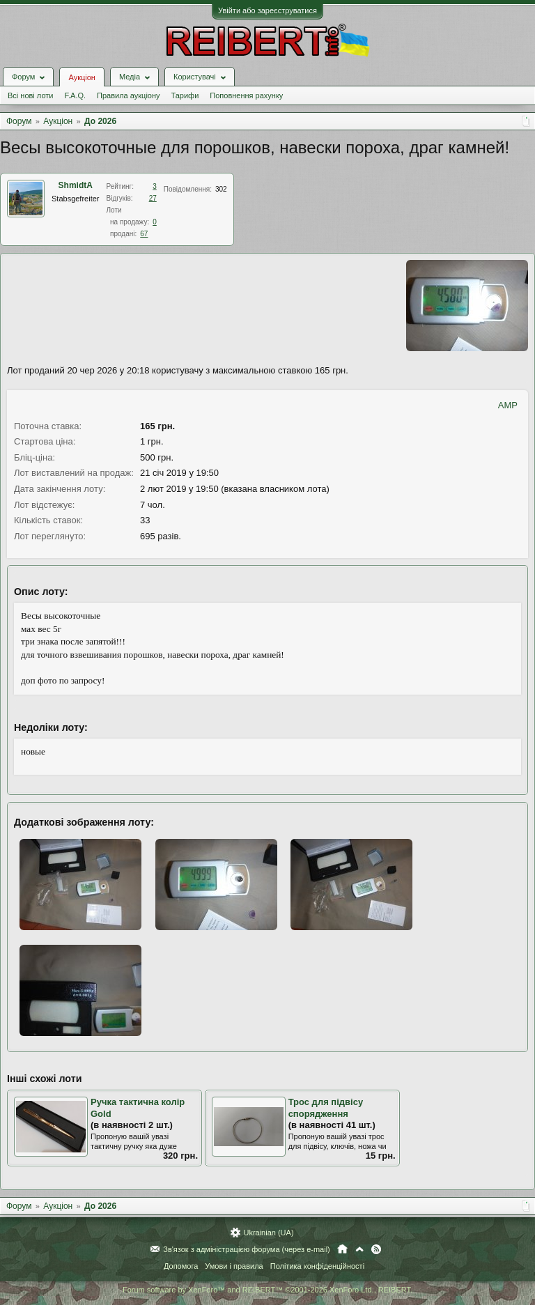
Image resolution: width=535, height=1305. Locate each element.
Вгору (359, 1249)
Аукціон (81, 77)
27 (153, 198)
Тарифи (185, 95)
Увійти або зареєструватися (267, 10)
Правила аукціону (128, 95)
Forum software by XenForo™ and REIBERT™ (267, 1289)
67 (144, 234)
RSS (376, 1249)
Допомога (181, 1266)
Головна (342, 1249)
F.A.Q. (75, 95)
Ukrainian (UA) (268, 1232)
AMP (508, 405)
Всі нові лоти (30, 95)
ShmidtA (76, 185)
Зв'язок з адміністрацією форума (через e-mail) (246, 1249)
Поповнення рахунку (246, 95)
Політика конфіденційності (317, 1266)
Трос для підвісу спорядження (326, 1108)
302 (221, 189)
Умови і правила (234, 1266)
